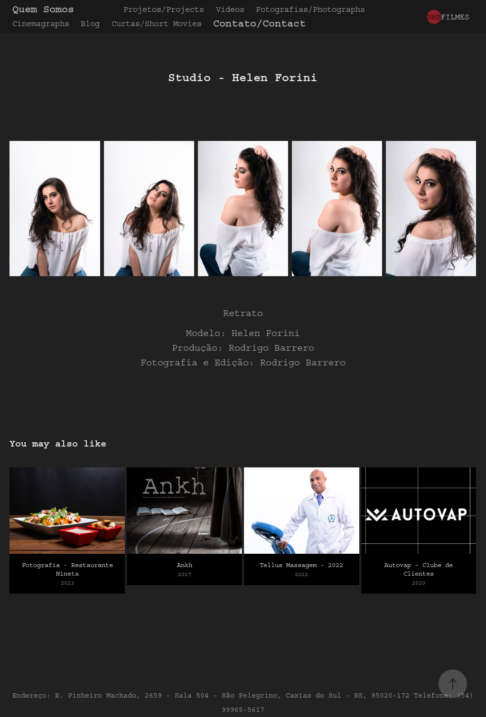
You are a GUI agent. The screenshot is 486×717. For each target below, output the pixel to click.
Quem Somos (43, 9)
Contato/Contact (259, 23)
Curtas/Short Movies (157, 23)
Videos (230, 9)
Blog (90, 23)
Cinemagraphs (40, 23)
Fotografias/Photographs (310, 9)
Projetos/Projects (163, 9)
